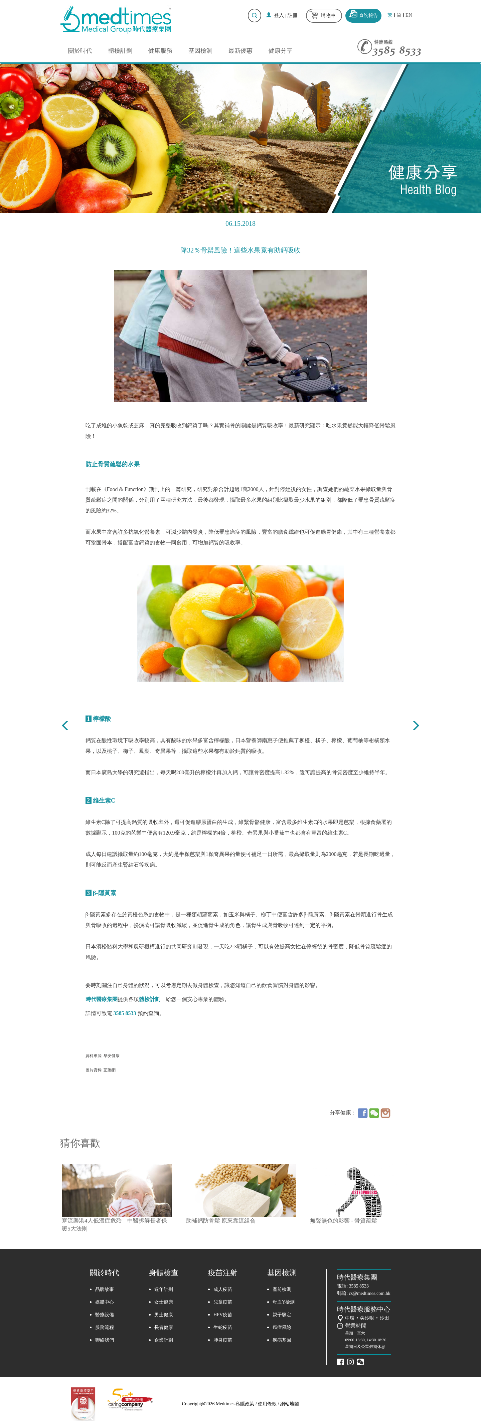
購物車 (328, 15)
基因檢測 (200, 50)
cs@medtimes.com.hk (369, 1293)
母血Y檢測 (284, 1302)
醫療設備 (104, 1314)
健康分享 (281, 50)
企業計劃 (163, 1340)
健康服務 (160, 50)
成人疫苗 (222, 1289)
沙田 (384, 1318)
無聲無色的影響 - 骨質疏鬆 (343, 1221)
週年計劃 (163, 1289)
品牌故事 (104, 1289)
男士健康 (163, 1314)
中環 (349, 1318)
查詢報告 (368, 15)
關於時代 (80, 50)
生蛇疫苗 (222, 1327)
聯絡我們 (104, 1340)
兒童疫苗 (222, 1302)
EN (409, 15)
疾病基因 (282, 1340)
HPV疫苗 (222, 1314)
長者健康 (163, 1327)
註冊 (293, 15)
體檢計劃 (120, 50)
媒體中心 (104, 1302)
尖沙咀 (367, 1318)
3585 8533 (359, 1286)
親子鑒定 (282, 1314)
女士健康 (163, 1302)
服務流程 (104, 1327)
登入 (279, 15)
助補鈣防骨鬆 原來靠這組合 (221, 1221)
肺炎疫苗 (222, 1340)
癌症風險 (282, 1327)
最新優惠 (240, 50)
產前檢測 (282, 1289)
